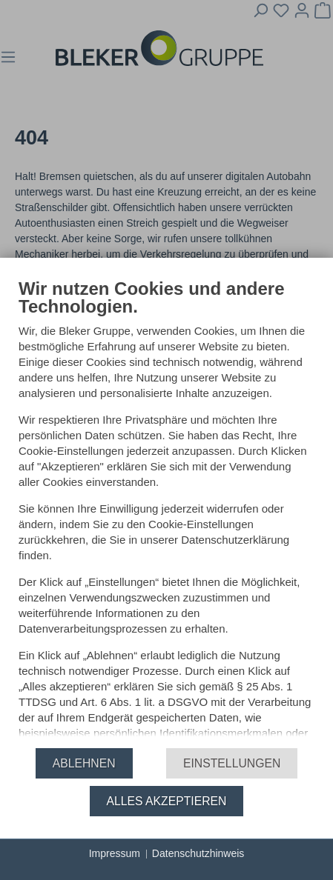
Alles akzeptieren (167, 801)
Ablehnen (84, 763)
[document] (166, 506)
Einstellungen (231, 763)
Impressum (114, 853)
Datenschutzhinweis (198, 853)
